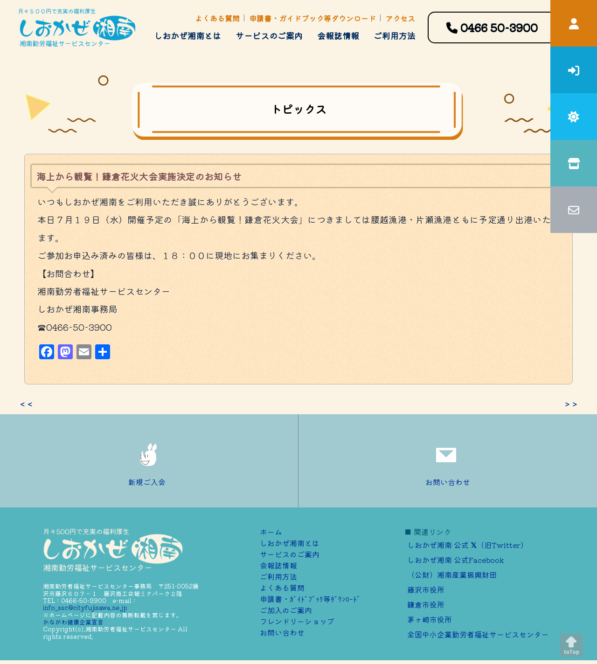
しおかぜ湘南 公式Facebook (455, 559)
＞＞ (570, 404)
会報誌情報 (338, 35)
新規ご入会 (149, 460)
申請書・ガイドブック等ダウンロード (312, 18)
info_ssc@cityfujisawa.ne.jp (85, 607)
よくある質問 (217, 18)
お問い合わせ (447, 460)
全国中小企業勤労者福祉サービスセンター (478, 634)
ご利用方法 (395, 35)
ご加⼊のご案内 (286, 610)
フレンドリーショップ (297, 621)
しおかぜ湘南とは (187, 35)
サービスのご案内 (269, 35)
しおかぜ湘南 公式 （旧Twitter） (467, 544)
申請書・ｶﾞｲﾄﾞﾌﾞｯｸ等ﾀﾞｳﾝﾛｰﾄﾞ (310, 598)
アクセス (400, 18)
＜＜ (26, 404)
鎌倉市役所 (425, 604)
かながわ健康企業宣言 (73, 621)
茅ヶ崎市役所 (429, 619)
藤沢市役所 (425, 589)
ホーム (271, 531)
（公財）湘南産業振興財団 (452, 574)
